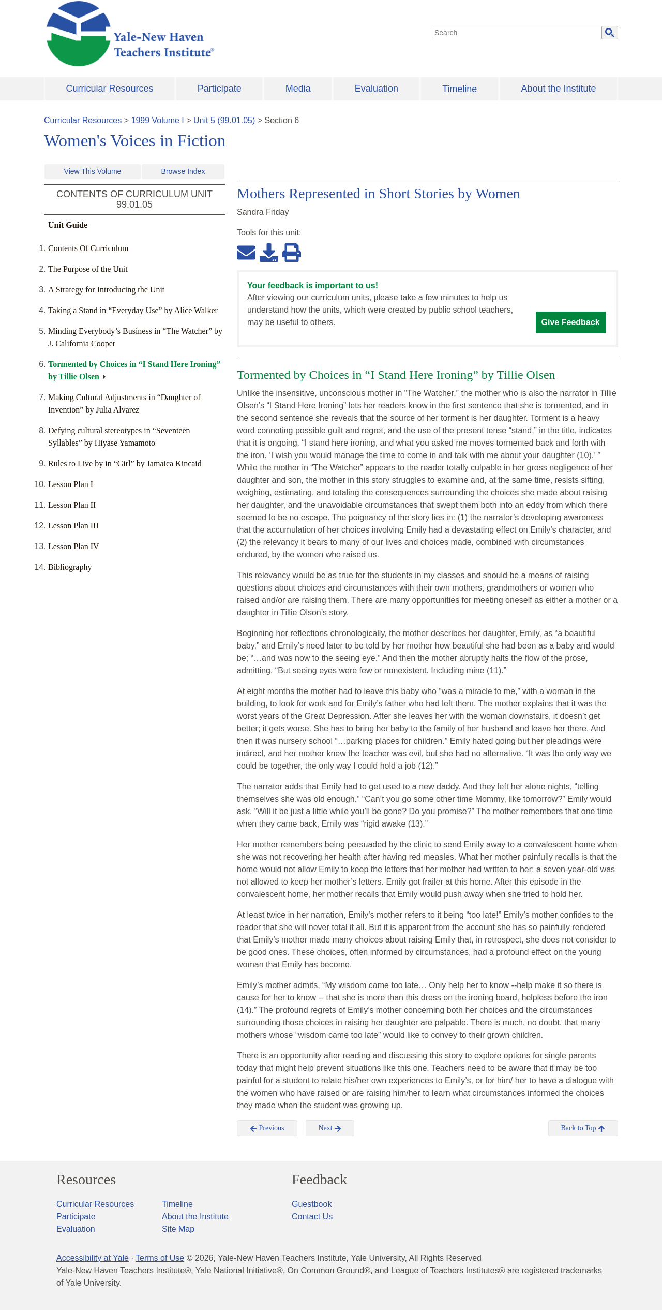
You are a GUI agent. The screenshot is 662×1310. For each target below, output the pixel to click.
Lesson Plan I (70, 484)
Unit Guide (67, 224)
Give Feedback (570, 322)
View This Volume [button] (93, 171)
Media (298, 88)
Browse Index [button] (183, 171)
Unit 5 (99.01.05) (224, 120)
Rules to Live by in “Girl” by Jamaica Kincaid (125, 463)
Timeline (459, 89)
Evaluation (376, 88)
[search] (518, 32)
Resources (86, 1179)
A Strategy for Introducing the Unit (106, 289)
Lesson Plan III (73, 525)
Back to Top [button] (583, 1128)
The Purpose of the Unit (88, 268)
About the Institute (558, 88)
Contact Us (312, 1216)
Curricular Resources (110, 88)
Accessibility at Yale (92, 1258)
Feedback (319, 1179)
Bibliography (70, 567)
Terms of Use (160, 1258)
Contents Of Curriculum (88, 248)
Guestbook (312, 1204)
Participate (220, 88)
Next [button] (330, 1128)
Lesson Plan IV (73, 546)
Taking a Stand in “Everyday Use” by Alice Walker (133, 310)
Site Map (178, 1229)
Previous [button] (267, 1128)
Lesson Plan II (72, 505)
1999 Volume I (157, 120)
